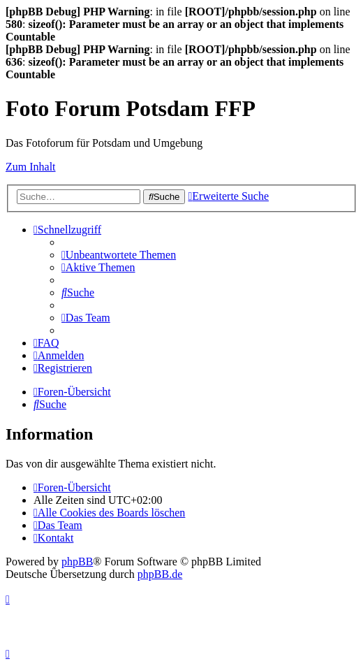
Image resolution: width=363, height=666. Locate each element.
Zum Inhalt (31, 167)
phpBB (77, 561)
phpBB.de (160, 574)
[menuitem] (118, 255)
